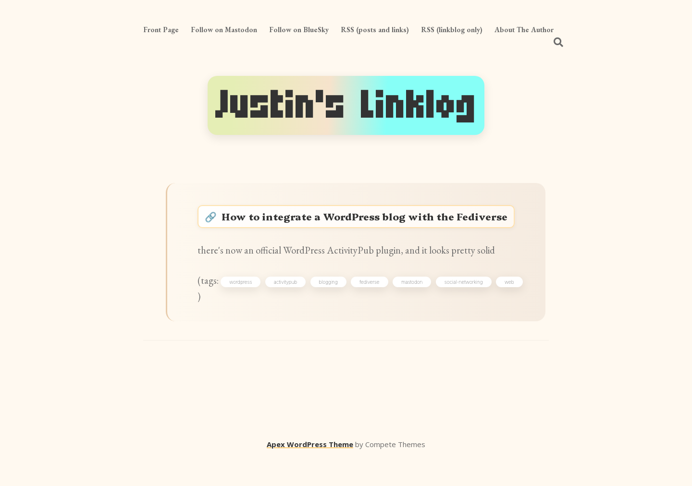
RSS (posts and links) (375, 29)
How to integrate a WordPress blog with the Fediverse (371, 227)
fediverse (390, 307)
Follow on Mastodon (224, 29)
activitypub (297, 307)
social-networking (493, 307)
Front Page (161, 29)
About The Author (524, 29)
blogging (344, 307)
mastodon (436, 307)
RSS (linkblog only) (451, 29)
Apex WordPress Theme (310, 472)
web (213, 324)
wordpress (248, 307)
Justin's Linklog (346, 105)
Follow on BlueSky (299, 29)
